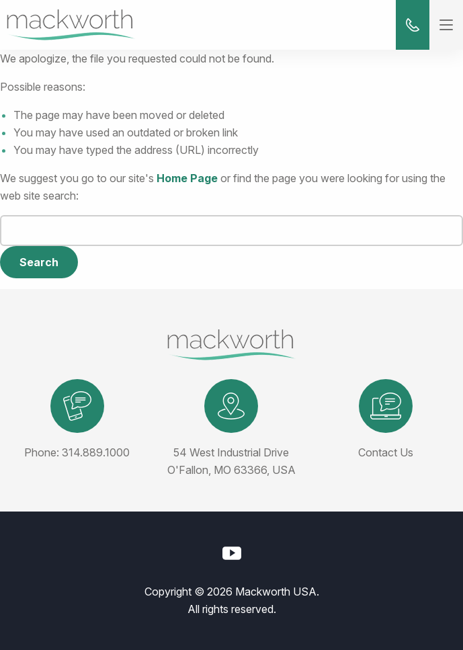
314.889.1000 (96, 452)
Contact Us (385, 452)
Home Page (187, 178)
